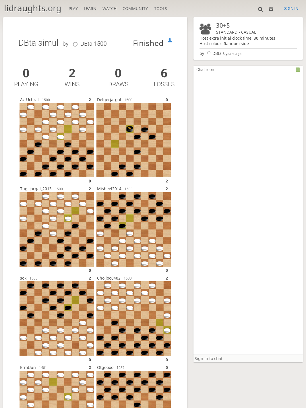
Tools (160, 8)
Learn (90, 8)
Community (135, 8)
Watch (109, 8)
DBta (213, 53)
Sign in (291, 8)
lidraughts (32, 8)
